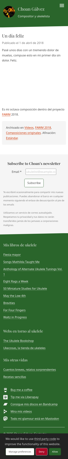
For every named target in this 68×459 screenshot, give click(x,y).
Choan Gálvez (31, 9)
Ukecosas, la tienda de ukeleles (24, 348)
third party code (45, 439)
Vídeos (29, 128)
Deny (41, 451)
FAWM (6, 114)
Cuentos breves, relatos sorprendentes (29, 370)
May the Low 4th (14, 296)
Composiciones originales (23, 133)
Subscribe (34, 183)
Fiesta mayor (12, 255)
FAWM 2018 (43, 128)
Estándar (12, 138)
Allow (55, 451)
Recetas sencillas (14, 377)
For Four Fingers (14, 310)
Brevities (9, 303)
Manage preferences (20, 451)
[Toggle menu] (62, 5)
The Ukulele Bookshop (18, 341)
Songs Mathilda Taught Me (21, 262)
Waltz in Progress (15, 317)
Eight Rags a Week (15, 281)
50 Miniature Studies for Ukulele (25, 289)
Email (17, 172)
